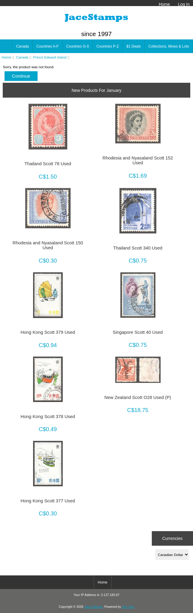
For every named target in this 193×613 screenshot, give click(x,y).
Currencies (172, 538)
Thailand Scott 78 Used (48, 163)
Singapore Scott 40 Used (138, 332)
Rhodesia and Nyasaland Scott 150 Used (47, 245)
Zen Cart (128, 606)
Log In (184, 4)
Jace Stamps (93, 606)
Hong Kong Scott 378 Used (48, 416)
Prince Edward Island (50, 57)
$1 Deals (133, 46)
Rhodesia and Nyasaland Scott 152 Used (137, 160)
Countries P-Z (107, 46)
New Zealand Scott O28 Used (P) (138, 397)
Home (164, 4)
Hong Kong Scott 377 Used (48, 500)
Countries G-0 (77, 46)
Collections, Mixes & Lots (168, 46)
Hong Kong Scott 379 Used (48, 332)
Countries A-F (47, 46)
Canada (22, 57)
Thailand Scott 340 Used (137, 248)
